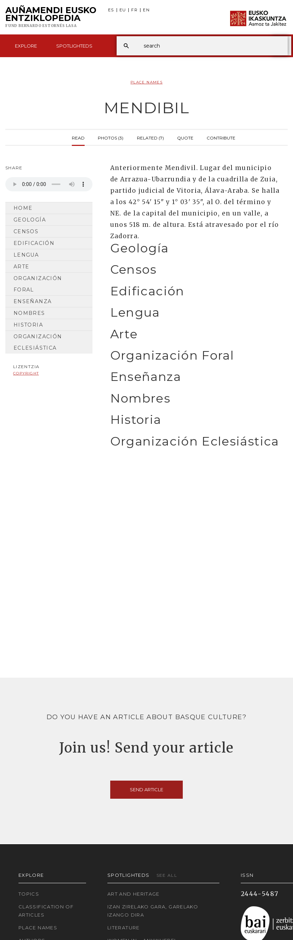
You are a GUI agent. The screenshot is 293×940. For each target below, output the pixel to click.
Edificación (34, 243)
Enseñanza (33, 301)
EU (122, 10)
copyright (26, 373)
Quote (185, 137)
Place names (37, 927)
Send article (146, 789)
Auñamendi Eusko (50, 17)
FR (134, 10)
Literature (123, 927)
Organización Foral (38, 284)
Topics (28, 894)
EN (146, 10)
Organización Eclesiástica (38, 342)
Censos (26, 231)
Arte (21, 266)
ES (111, 10)
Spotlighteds (74, 46)
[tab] (195, 248)
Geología (30, 220)
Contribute (221, 137)
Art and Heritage (133, 894)
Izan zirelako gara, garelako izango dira (152, 911)
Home (23, 208)
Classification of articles (46, 911)
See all (166, 875)
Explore (26, 46)
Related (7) (150, 137)
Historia (28, 325)
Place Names (146, 82)
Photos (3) (110, 137)
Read (78, 137)
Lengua (26, 255)
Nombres (29, 313)
